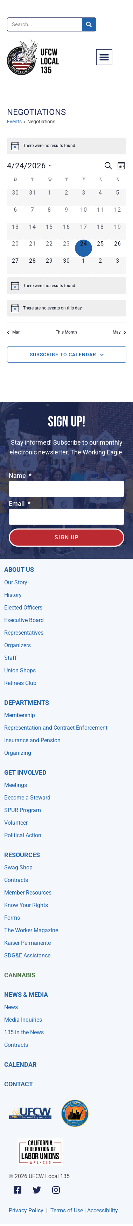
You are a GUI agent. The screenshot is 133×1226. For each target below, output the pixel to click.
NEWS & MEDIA (26, 994)
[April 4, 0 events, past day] (100, 197)
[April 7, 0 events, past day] (32, 214)
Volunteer (16, 822)
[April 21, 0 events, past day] (32, 248)
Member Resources (27, 892)
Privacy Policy (26, 1210)
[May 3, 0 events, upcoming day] (117, 265)
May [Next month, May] (119, 332)
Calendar (20, 1064)
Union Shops (20, 670)
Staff (10, 658)
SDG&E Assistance (27, 955)
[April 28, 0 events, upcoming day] (32, 265)
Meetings (15, 785)
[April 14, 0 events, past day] (32, 231)
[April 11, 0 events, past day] (100, 214)
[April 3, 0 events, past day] (83, 197)
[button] (104, 57)
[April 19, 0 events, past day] (117, 231)
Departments (26, 702)
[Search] (89, 24)
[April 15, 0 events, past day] (49, 231)
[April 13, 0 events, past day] (15, 231)
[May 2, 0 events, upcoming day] (100, 265)
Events (14, 121)
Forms (12, 917)
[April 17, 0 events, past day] (83, 231)
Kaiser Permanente (27, 943)
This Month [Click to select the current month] (66, 332)
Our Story (15, 582)
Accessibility (102, 1210)
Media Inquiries (23, 1019)
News (11, 1007)
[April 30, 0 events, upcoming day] (66, 265)
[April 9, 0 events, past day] (66, 214)
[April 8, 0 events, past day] (49, 214)
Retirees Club (20, 683)
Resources (22, 855)
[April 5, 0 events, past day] (117, 197)
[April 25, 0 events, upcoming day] (100, 248)
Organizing (17, 753)
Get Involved (25, 772)
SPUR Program (22, 810)
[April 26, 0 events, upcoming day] (117, 248)
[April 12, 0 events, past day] (117, 214)
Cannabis (19, 975)
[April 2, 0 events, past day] (66, 197)
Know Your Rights (26, 905)
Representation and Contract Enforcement (55, 727)
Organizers (17, 645)
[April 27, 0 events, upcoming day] (15, 265)
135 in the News (24, 1032)
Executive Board (24, 620)
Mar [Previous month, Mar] (13, 332)
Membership (19, 715)
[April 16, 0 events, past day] (66, 231)
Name (18, 476)
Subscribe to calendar (63, 354)
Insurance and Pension (32, 740)
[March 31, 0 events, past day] (32, 197)
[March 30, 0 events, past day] (15, 197)
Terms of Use (66, 1210)
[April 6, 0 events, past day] (15, 214)
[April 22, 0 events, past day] (49, 248)
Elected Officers (23, 607)
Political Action (22, 835)
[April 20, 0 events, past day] (15, 248)
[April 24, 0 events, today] (83, 248)
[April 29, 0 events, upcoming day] (49, 265)
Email (17, 504)
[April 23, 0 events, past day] (66, 248)
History (13, 595)
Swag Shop (18, 867)
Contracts (16, 880)
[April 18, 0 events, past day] (100, 231)
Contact (18, 1084)
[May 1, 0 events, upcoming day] (83, 265)
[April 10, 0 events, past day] (83, 214)
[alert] (66, 146)
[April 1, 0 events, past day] (49, 197)
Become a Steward (27, 797)
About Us (19, 569)
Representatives (23, 632)
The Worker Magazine (31, 930)
